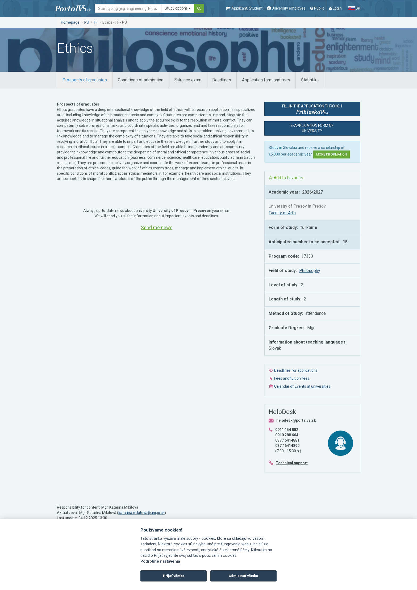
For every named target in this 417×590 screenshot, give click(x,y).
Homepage (70, 22)
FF (96, 22)
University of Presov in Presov (297, 206)
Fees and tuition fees (291, 378)
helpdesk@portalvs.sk (296, 420)
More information (331, 154)
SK (354, 8)
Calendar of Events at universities (302, 386)
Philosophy (309, 270)
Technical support (292, 463)
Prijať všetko (173, 576)
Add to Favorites (287, 177)
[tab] (84, 80)
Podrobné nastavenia (160, 561)
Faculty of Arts (282, 212)
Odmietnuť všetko (243, 576)
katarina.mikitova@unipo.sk (141, 513)
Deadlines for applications (296, 370)
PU (86, 22)
